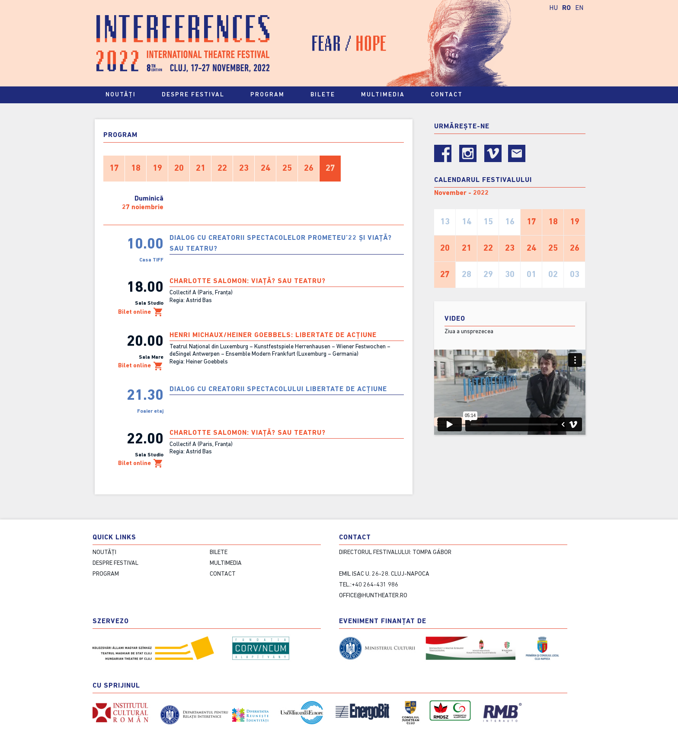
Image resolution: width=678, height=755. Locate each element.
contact (450, 95)
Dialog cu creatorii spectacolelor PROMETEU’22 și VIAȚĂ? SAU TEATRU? (281, 243)
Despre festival (197, 95)
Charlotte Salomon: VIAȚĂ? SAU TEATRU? (248, 281)
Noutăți (121, 95)
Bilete (326, 95)
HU (553, 8)
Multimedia (387, 95)
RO (566, 8)
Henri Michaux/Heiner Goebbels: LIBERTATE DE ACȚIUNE (273, 335)
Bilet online (140, 312)
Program (271, 95)
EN (579, 8)
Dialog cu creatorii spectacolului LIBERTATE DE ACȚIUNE (278, 389)
